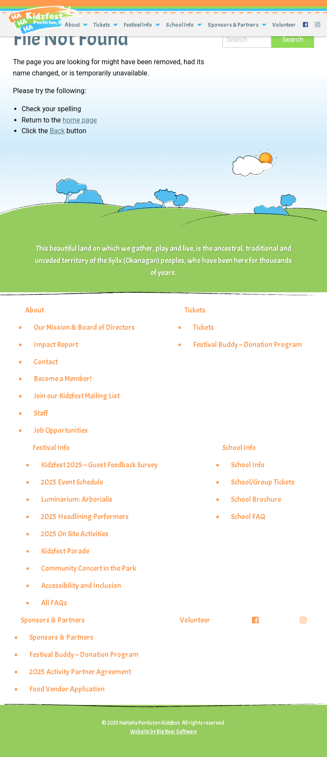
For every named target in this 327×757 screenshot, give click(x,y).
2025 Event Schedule (72, 482)
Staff (41, 413)
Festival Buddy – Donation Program (247, 344)
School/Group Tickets (263, 482)
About (72, 24)
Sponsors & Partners (233, 24)
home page (79, 120)
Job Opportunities (61, 430)
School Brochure (256, 499)
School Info (180, 24)
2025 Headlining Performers (85, 516)
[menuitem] (75, 25)
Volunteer (284, 24)
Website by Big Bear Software (163, 731)
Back (57, 131)
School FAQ (248, 516)
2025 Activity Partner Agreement (80, 671)
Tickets (101, 24)
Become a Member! (62, 378)
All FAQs (54, 602)
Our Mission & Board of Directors (84, 327)
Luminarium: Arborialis (76, 499)
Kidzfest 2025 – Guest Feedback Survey (99, 464)
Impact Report (56, 344)
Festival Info (138, 24)
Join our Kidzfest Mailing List (77, 395)
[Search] (246, 39)
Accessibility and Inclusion (81, 585)
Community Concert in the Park (88, 568)
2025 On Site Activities (75, 533)
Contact (46, 361)
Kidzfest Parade (65, 551)
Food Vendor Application (67, 689)
